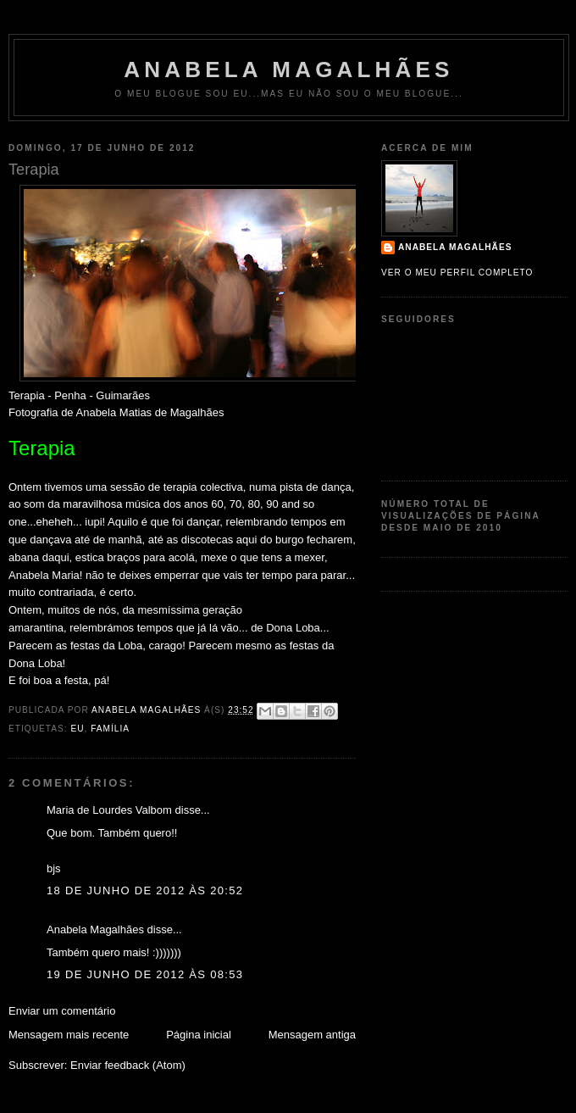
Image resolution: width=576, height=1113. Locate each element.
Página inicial (198, 1034)
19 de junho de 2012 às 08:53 (145, 974)
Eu (77, 728)
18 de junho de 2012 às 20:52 (145, 890)
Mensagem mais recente (68, 1034)
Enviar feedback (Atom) (128, 1065)
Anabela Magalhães (288, 69)
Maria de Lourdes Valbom (109, 810)
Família (110, 728)
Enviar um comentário (61, 1010)
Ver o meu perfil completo (457, 272)
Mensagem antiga (312, 1034)
